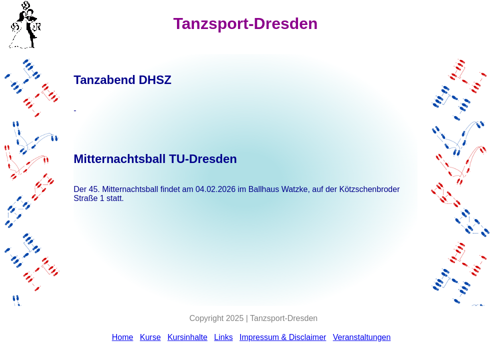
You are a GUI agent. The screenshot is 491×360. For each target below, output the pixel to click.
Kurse (150, 337)
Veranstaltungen (362, 337)
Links (223, 337)
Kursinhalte (188, 337)
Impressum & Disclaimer (283, 337)
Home (123, 337)
